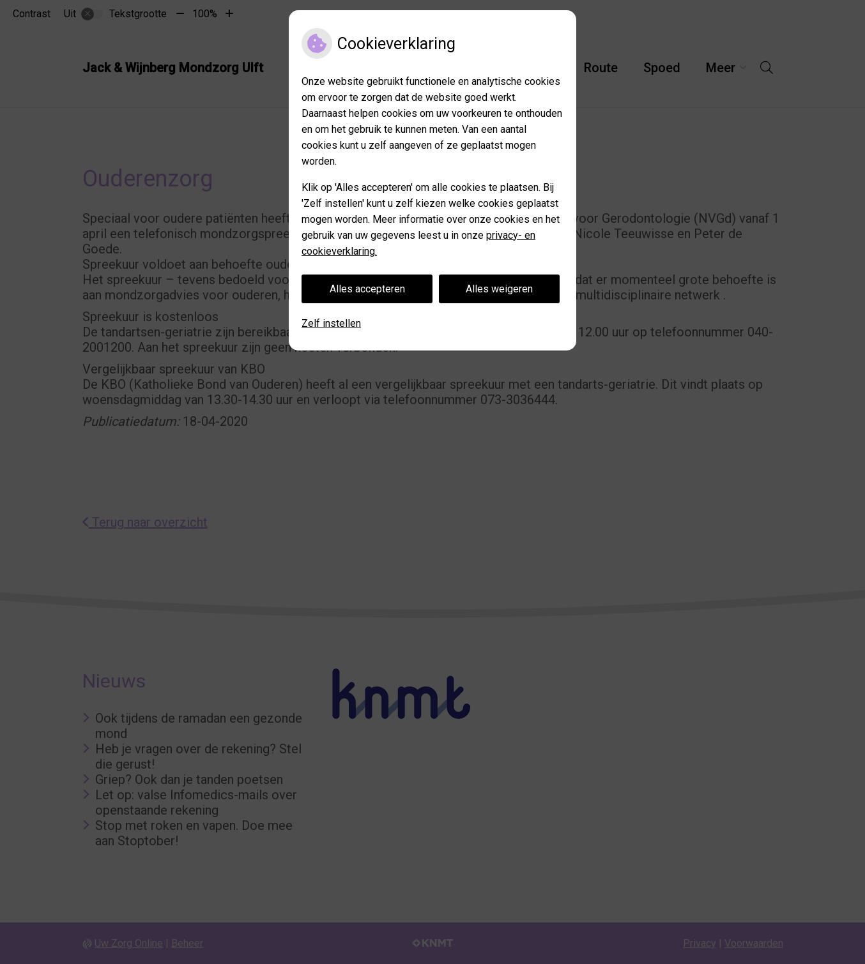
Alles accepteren (367, 289)
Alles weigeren (499, 289)
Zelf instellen (331, 323)
